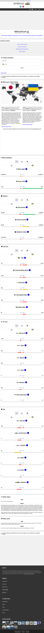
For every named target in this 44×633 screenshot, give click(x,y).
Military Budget (5, 589)
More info (29, 0)
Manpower (4, 592)
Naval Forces (4, 586)
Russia (3, 604)
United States (4, 601)
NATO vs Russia (22, 51)
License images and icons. (29, 573)
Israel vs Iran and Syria (22, 46)
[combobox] (22, 60)
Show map (22, 97)
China (3, 607)
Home (23, 631)
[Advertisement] (22, 20)
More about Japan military (6, 126)
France (3, 612)
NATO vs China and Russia (22, 44)
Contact (27, 631)
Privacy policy (17, 631)
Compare (22, 67)
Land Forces (4, 581)
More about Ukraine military (28, 124)
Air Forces (4, 584)
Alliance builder (4, 72)
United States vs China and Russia (22, 49)
